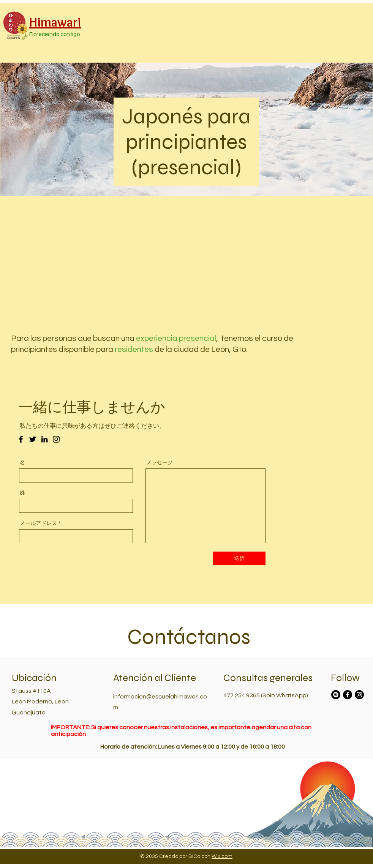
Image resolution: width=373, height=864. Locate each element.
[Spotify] (335, 694)
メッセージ (159, 462)
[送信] (239, 558)
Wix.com (222, 856)
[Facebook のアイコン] (20, 439)
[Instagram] (359, 694)
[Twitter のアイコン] (32, 439)
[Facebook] (347, 694)
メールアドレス (38, 523)
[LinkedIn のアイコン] (44, 439)
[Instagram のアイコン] (56, 439)
